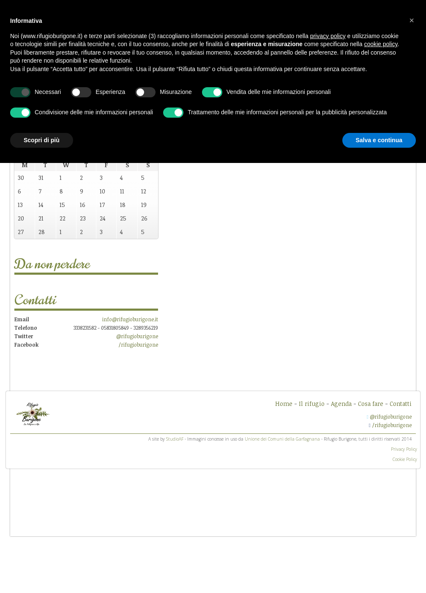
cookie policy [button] (380, 44)
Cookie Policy (405, 459)
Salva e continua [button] (379, 140)
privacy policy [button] (328, 36)
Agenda (341, 404)
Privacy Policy (404, 449)
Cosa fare (370, 404)
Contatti (401, 404)
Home (283, 404)
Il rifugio (312, 404)
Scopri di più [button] (42, 140)
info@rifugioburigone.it (130, 319)
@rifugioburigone (137, 336)
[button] (411, 20)
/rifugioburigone (138, 344)
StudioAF (174, 439)
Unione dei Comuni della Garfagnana (282, 439)
